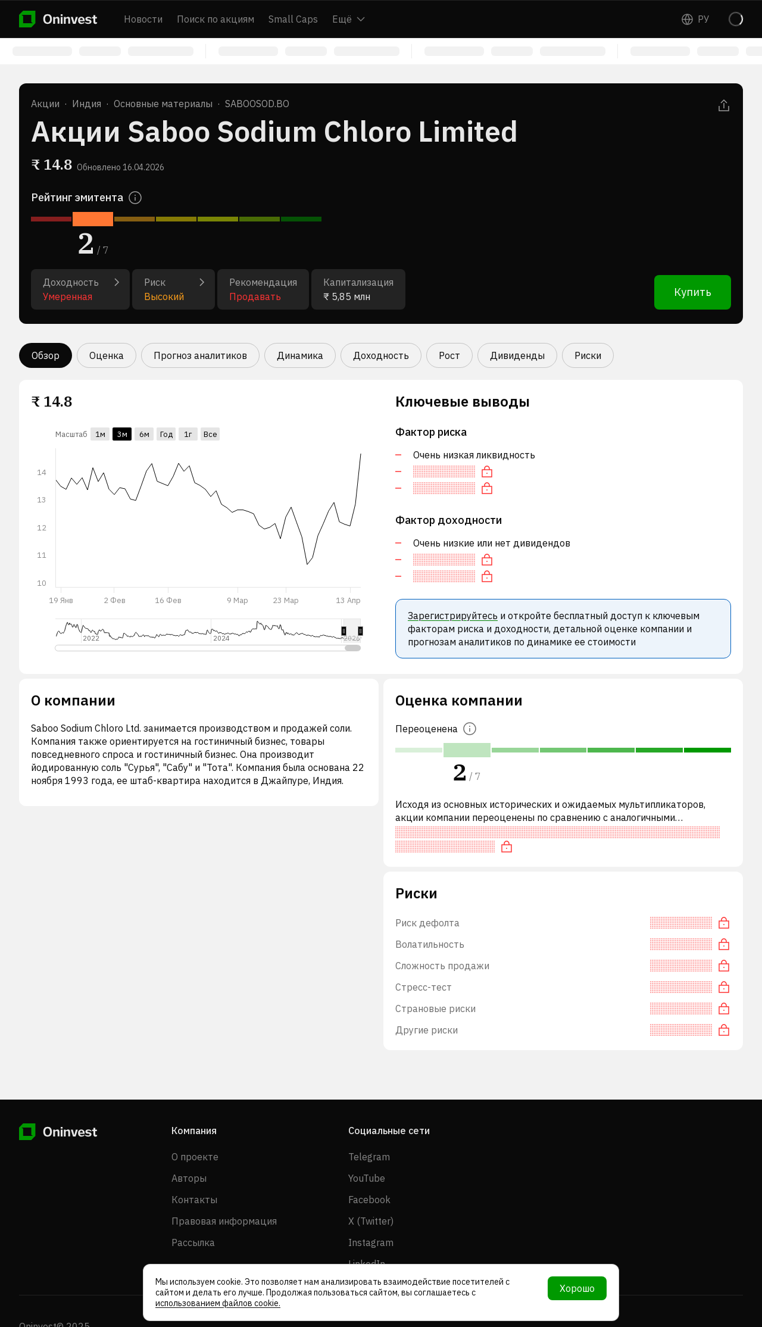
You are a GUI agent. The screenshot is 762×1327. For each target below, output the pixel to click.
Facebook (369, 1200)
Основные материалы (163, 104)
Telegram (369, 1157)
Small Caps (293, 19)
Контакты (194, 1200)
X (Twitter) (371, 1221)
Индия (86, 104)
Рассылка (193, 1242)
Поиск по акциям (215, 19)
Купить (692, 292)
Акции (45, 104)
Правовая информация (224, 1221)
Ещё (348, 19)
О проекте (194, 1157)
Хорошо (577, 1288)
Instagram (371, 1242)
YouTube (366, 1178)
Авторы (189, 1178)
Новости (143, 19)
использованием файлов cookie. (217, 1303)
